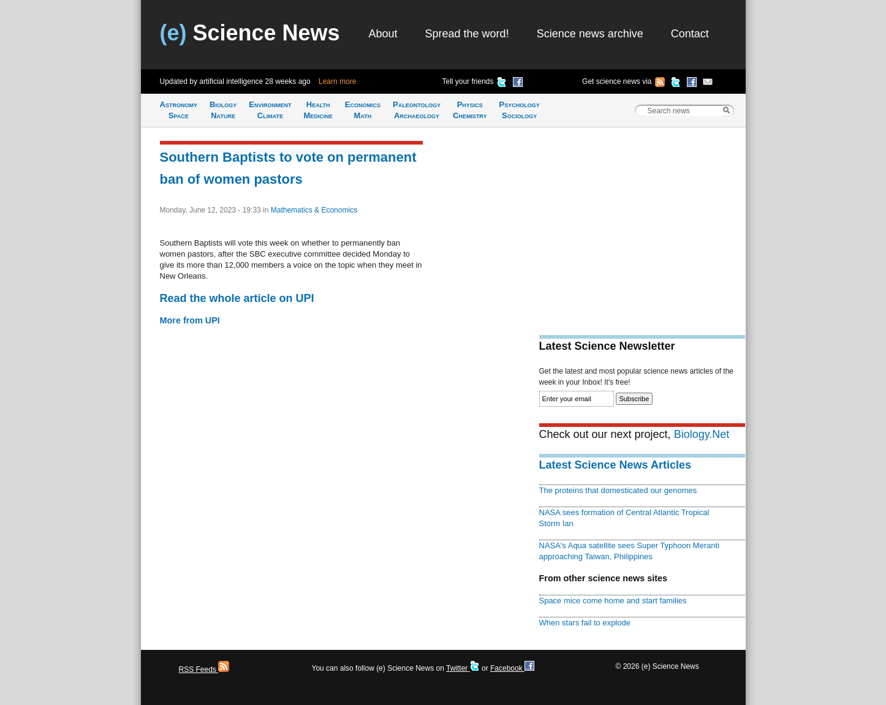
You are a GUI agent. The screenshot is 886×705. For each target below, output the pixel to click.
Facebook (512, 668)
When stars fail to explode (584, 622)
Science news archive (590, 34)
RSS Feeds (204, 669)
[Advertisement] (642, 224)
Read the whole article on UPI (237, 298)
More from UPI (190, 320)
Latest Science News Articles (615, 465)
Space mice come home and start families (613, 600)
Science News (250, 32)
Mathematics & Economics (314, 210)
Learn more (337, 81)
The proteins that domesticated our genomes (618, 490)
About (383, 34)
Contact (690, 34)
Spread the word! (467, 34)
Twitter (463, 668)
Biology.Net (702, 434)
